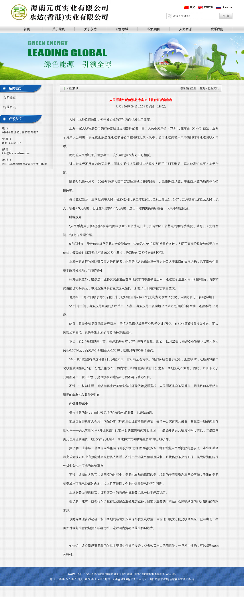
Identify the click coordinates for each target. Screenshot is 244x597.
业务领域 (122, 29)
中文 (190, 7)
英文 (207, 7)
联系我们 (217, 29)
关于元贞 (58, 29)
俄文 (224, 7)
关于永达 (90, 29)
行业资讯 (9, 107)
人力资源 (185, 29)
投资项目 (154, 29)
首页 (27, 29)
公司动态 (9, 97)
